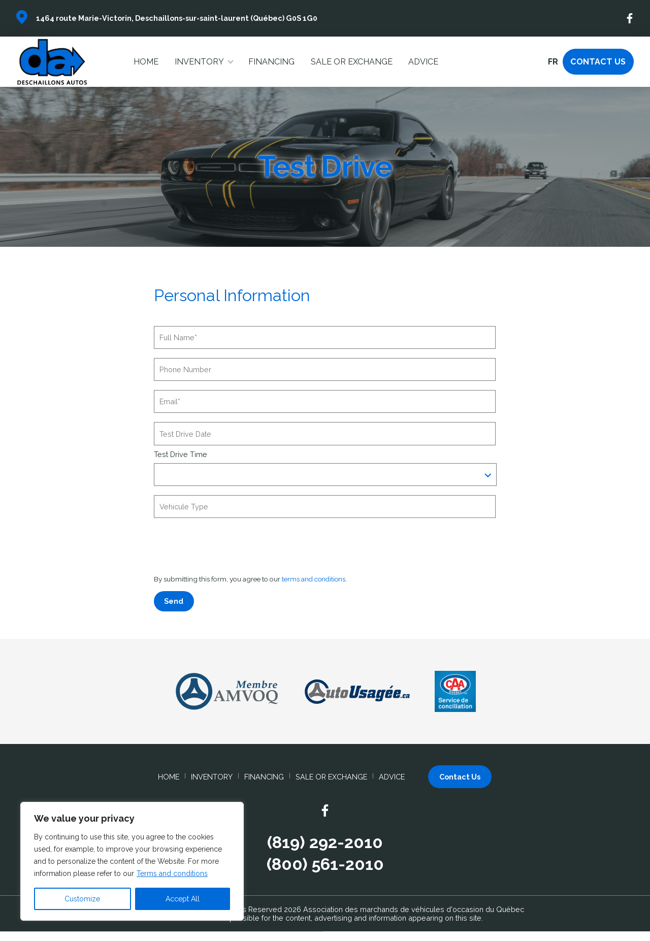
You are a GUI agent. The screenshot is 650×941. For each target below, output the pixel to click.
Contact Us (598, 62)
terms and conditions (314, 579)
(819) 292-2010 (325, 842)
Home (146, 62)
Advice (423, 62)
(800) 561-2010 (325, 864)
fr (553, 62)
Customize (82, 899)
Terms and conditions (172, 873)
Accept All (183, 899)
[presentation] (231, 547)
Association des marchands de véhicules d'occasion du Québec (413, 909)
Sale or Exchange (352, 62)
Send (173, 601)
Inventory (199, 62)
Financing (271, 62)
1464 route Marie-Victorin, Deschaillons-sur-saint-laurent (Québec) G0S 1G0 (176, 18)
